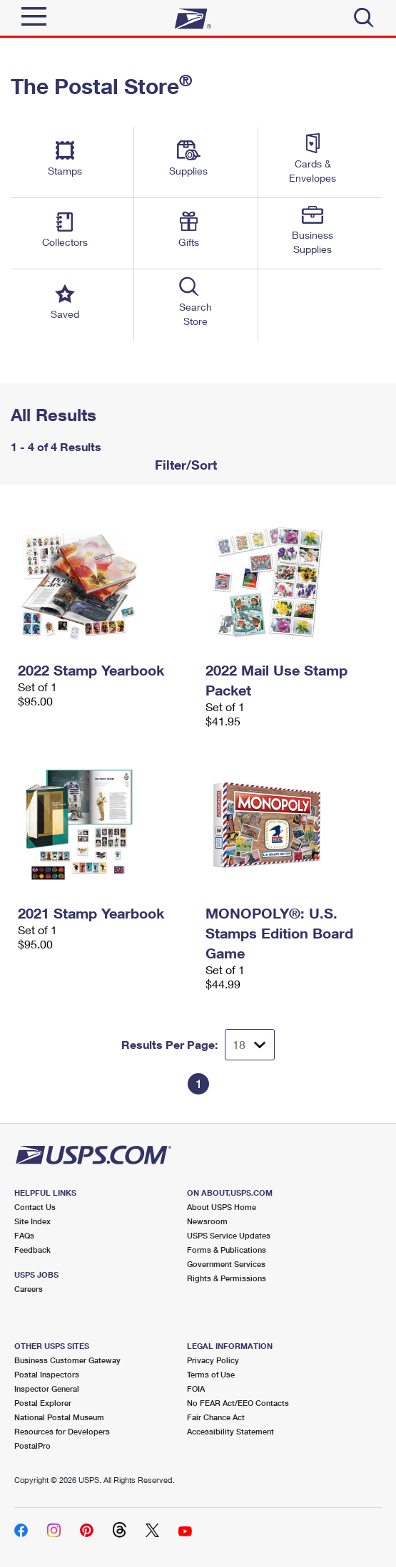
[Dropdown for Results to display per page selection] (250, 1044)
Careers (28, 1288)
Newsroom (207, 1221)
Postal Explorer (42, 1402)
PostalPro (32, 1445)
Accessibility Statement (230, 1431)
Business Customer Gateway (67, 1360)
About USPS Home (221, 1206)
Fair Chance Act (216, 1417)
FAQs (24, 1235)
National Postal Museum (59, 1417)
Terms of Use (211, 1374)
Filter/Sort (184, 464)
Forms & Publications (226, 1249)
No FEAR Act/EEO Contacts (238, 1402)
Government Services (226, 1263)
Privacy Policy (213, 1360)
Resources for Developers (62, 1431)
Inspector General (46, 1388)
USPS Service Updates (228, 1235)
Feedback (32, 1249)
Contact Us (35, 1206)
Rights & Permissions (226, 1278)
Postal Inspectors (46, 1374)
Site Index (32, 1221)
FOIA (196, 1388)
